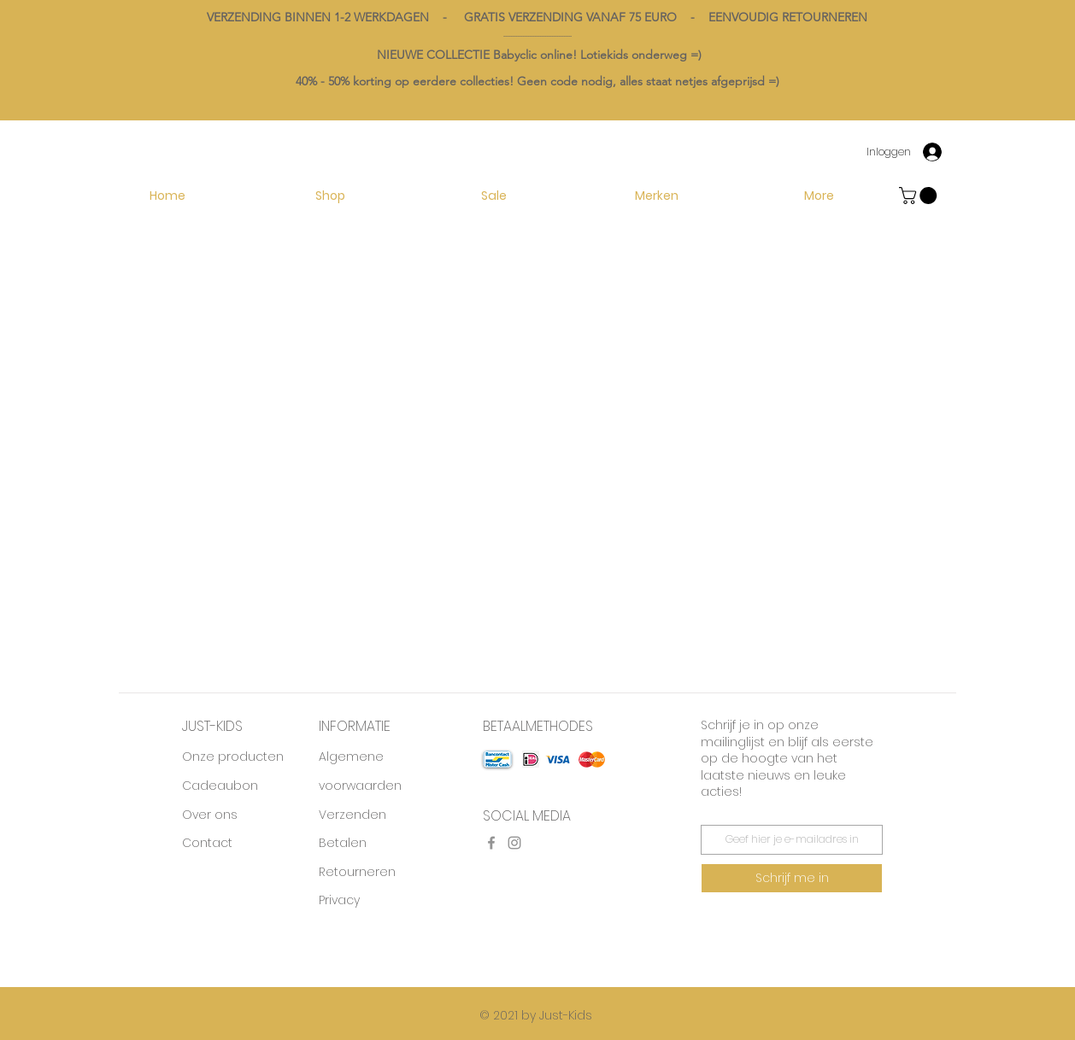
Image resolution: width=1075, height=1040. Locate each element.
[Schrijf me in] (792, 878)
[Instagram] (514, 842)
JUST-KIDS (212, 726)
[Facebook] (491, 842)
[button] (656, 196)
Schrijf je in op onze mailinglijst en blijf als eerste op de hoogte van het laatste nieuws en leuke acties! (787, 758)
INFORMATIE (355, 726)
